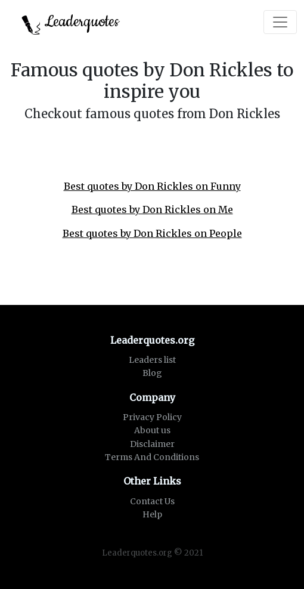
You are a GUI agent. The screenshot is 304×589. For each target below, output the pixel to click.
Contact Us (152, 501)
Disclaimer (152, 444)
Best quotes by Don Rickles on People (152, 233)
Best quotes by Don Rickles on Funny (152, 186)
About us (152, 430)
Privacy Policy (152, 417)
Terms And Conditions (152, 457)
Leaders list (152, 359)
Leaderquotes (70, 23)
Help (152, 514)
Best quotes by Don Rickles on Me (152, 209)
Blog (152, 373)
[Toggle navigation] (280, 22)
